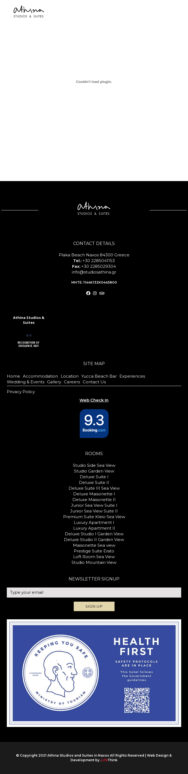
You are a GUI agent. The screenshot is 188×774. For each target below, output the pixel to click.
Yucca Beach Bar (99, 376)
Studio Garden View (94, 471)
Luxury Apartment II (94, 528)
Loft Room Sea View (94, 556)
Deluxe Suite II (94, 482)
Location (70, 376)
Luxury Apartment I (94, 522)
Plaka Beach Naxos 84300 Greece (94, 254)
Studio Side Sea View (94, 465)
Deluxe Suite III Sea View (94, 488)
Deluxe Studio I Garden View (94, 533)
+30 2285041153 (98, 260)
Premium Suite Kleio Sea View (94, 516)
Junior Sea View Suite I (94, 505)
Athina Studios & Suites (28, 320)
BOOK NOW (169, 13)
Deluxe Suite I (94, 476)
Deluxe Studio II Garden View (94, 539)
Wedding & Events (25, 381)
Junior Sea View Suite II (94, 511)
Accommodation (40, 376)
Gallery (54, 381)
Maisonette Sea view (94, 545)
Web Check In (170, 5)
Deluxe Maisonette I (94, 493)
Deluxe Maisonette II (94, 499)
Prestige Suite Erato (94, 551)
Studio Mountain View (94, 562)
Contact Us (94, 381)
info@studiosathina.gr (94, 272)
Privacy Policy (21, 391)
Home (13, 376)
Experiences (132, 376)
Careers (72, 381)
